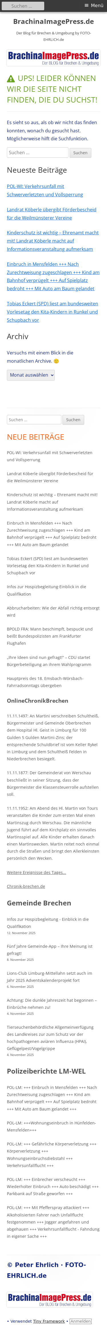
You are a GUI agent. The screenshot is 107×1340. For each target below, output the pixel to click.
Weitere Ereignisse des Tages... (36, 872)
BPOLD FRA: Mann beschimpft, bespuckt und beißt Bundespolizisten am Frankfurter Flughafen (50, 636)
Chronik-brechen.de (26, 886)
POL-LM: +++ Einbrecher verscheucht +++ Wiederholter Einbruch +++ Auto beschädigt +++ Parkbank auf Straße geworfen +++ (53, 1186)
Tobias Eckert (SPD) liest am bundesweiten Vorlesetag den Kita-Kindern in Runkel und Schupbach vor (52, 311)
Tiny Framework (49, 1321)
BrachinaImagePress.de (53, 21)
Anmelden (80, 1321)
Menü (97, 5)
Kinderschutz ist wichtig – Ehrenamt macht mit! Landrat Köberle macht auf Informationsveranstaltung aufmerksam (53, 240)
